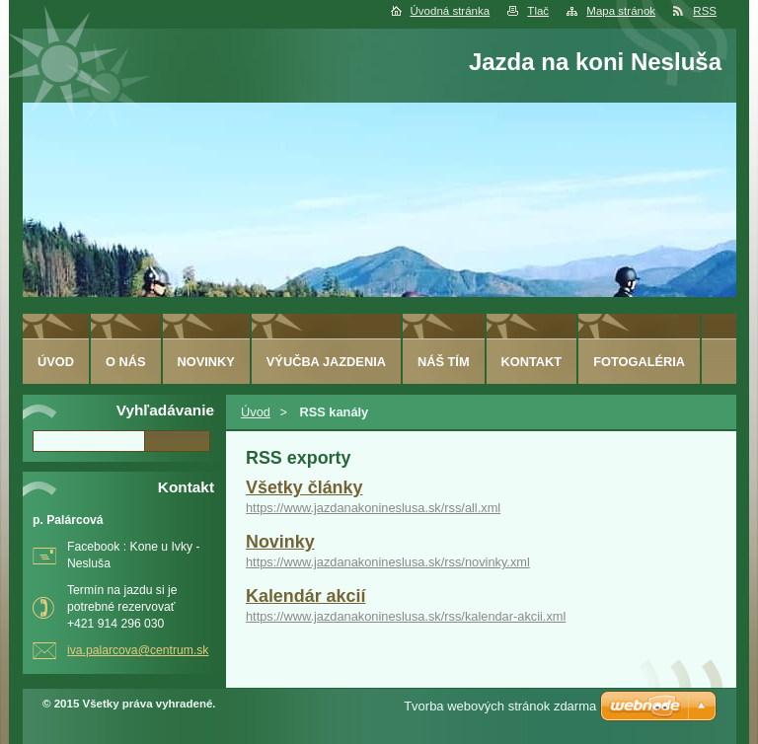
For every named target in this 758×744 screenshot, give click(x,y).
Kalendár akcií (305, 596)
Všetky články (304, 487)
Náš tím (443, 361)
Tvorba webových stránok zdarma (500, 706)
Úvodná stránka (451, 11)
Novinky (280, 542)
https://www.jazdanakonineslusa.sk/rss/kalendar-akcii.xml (406, 616)
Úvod (255, 412)
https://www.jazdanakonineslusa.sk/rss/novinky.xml (388, 562)
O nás (126, 361)
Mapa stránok (620, 11)
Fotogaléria (639, 361)
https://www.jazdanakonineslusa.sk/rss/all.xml (373, 507)
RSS (705, 11)
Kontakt (532, 361)
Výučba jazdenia (326, 361)
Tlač (538, 11)
